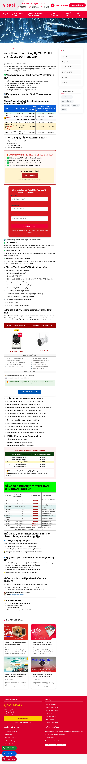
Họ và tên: (14, 195)
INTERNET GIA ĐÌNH (19, 14)
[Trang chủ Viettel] (9, 5)
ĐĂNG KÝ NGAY (23, 718)
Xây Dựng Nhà (50, 719)
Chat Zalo (7, 753)
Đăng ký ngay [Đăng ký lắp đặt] (8, 759)
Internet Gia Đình (51, 704)
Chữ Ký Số (49, 713)
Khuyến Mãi (75, 105)
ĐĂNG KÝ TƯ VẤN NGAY (30, 391)
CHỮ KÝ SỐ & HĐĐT (67, 101)
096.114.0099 (30, 175)
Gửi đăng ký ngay (29, 226)
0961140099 (62, 5)
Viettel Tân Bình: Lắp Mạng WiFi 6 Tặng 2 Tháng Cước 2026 (43, 675)
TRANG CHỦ (5, 14)
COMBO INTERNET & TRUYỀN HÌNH (36, 14)
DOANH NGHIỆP (55, 14)
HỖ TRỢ (78, 14)
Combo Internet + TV (52, 707)
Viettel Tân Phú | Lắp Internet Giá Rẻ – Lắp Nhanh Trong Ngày (15, 675)
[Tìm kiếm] (84, 13)
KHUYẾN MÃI (69, 14)
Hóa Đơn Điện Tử (51, 716)
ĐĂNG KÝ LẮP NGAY (77, 5)
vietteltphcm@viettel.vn (17, 595)
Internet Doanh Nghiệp (52, 710)
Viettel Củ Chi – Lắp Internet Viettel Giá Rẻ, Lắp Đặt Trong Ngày (42, 643)
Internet (64, 109)
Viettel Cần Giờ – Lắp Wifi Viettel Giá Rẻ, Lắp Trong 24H (15, 643)
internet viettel (65, 105)
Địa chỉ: (13, 215)
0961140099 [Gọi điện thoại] (8, 748)
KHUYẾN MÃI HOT (66, 97)
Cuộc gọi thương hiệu (52, 722)
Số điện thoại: (15, 205)
